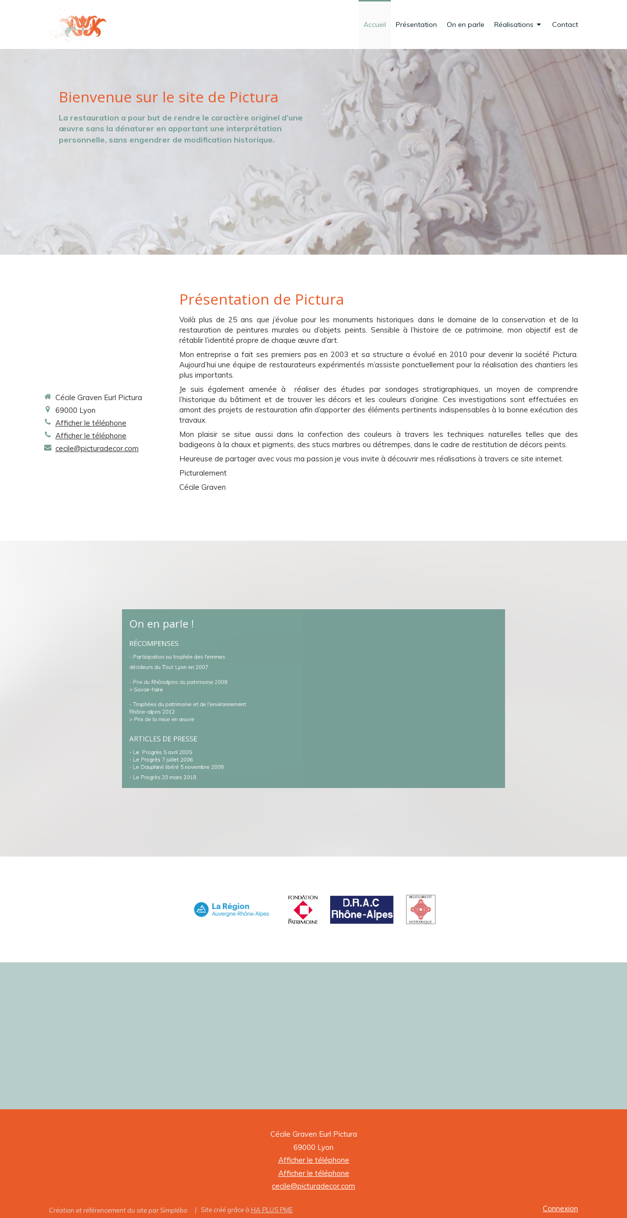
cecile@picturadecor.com (97, 448)
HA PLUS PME (272, 1210)
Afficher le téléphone (90, 423)
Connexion (560, 1208)
